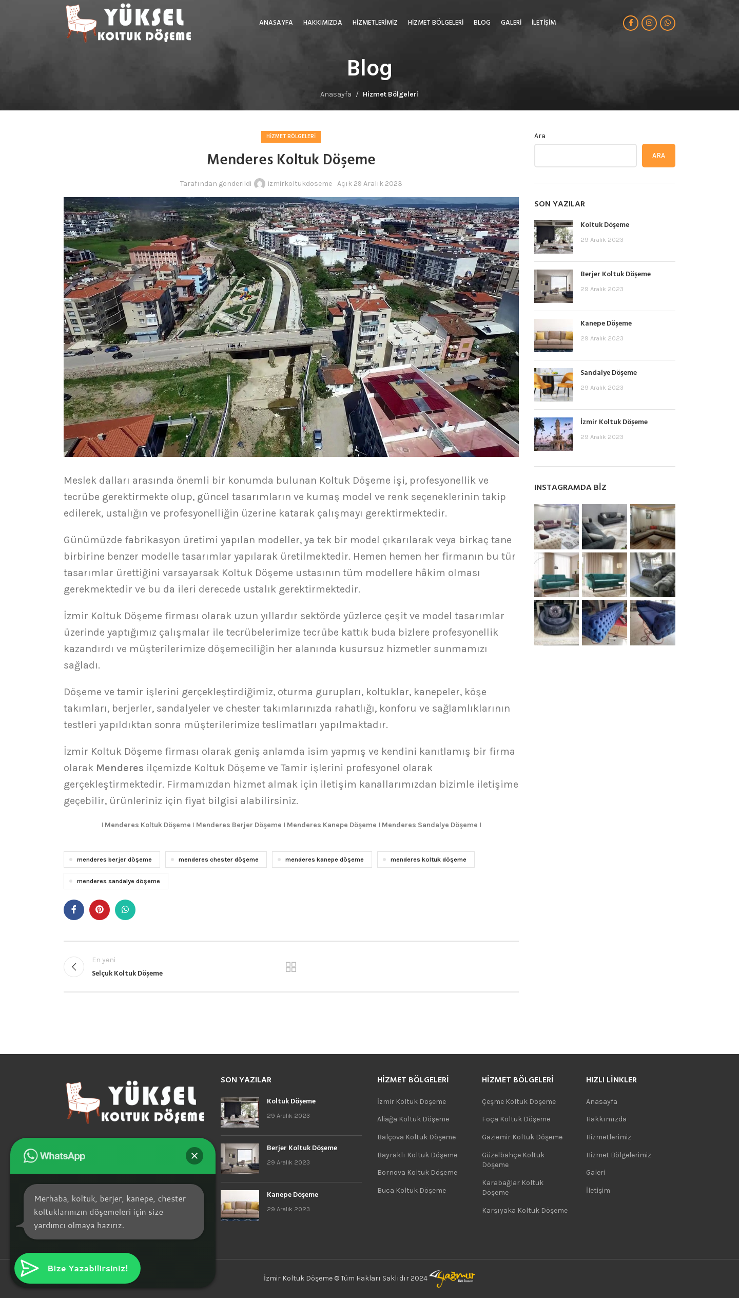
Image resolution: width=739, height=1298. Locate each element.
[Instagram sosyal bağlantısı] (649, 23)
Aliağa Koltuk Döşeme (413, 1119)
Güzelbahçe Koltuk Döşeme (513, 1160)
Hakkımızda (606, 1119)
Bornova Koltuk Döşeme (417, 1172)
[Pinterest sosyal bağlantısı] (99, 910)
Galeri (595, 1172)
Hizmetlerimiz (608, 1137)
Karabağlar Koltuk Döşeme (512, 1187)
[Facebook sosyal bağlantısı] (630, 23)
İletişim (598, 1190)
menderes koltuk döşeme (428, 859)
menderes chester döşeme (219, 859)
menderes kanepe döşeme (324, 859)
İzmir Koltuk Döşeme (614, 422)
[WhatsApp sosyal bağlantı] (667, 23)
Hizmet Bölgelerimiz (618, 1155)
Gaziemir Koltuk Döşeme (522, 1137)
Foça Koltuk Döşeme (516, 1119)
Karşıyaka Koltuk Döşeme (525, 1210)
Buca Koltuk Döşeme (411, 1190)
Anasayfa (336, 94)
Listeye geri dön (291, 967)
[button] (194, 1156)
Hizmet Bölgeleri (391, 94)
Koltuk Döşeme (604, 225)
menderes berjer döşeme (114, 859)
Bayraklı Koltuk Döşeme (417, 1155)
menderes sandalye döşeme (118, 881)
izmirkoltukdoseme (300, 183)
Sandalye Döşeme (608, 373)
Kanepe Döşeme (606, 324)
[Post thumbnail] (553, 237)
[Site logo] (128, 22)
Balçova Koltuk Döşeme (416, 1137)
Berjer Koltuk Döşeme (615, 274)
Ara (540, 135)
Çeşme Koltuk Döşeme (519, 1101)
